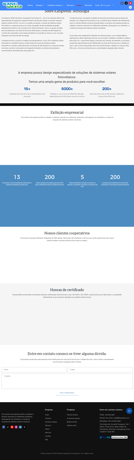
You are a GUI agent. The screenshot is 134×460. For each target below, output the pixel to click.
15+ (27, 89)
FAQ (46, 439)
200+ (106, 89)
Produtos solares (51, 422)
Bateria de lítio (72, 422)
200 (50, 177)
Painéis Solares (72, 415)
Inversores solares (73, 418)
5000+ (67, 89)
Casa (47, 415)
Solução (48, 418)
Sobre (47, 429)
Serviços (48, 425)
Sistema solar (71, 425)
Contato (48, 436)
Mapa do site (89, 453)
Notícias (48, 432)
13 (17, 177)
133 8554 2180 (109, 415)
